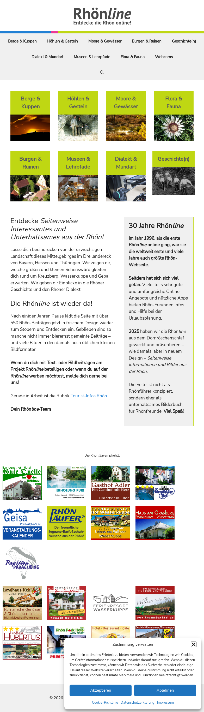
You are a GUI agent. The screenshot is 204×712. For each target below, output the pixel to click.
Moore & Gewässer (104, 41)
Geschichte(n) (184, 41)
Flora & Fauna (133, 56)
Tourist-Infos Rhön (89, 396)
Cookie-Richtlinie (105, 702)
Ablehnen (165, 690)
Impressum (165, 702)
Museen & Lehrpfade (92, 56)
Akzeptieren (100, 690)
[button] (193, 644)
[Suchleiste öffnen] (102, 72)
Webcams (164, 56)
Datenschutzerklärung (137, 702)
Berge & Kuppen (22, 41)
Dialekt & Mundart (47, 56)
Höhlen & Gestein (62, 41)
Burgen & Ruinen (147, 41)
